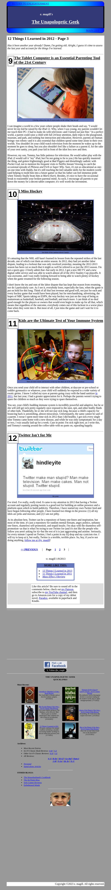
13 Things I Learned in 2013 (57, 570)
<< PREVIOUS (29, 549)
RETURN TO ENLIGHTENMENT (30, 3)
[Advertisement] (55, 634)
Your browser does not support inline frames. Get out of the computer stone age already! (55, 594)
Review (53, 576)
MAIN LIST (92, 30)
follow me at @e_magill (37, 540)
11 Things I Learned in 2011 (57, 573)
